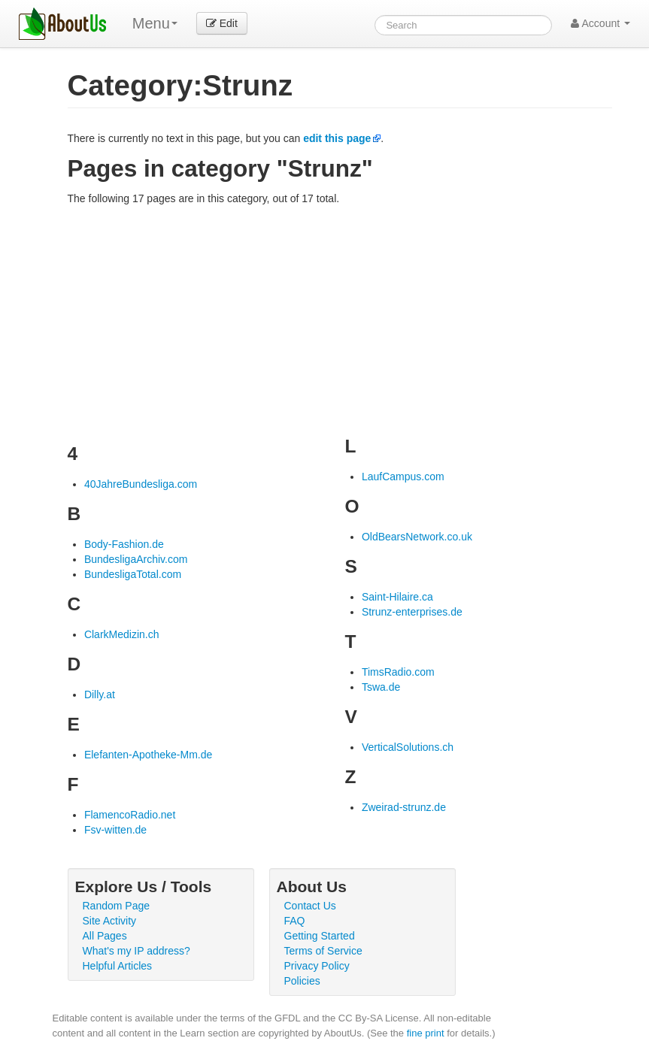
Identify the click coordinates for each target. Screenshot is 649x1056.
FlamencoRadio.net (129, 815)
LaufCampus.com (403, 477)
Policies (302, 981)
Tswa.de (381, 687)
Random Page (116, 906)
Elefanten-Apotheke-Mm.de (148, 755)
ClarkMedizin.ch (121, 634)
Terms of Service (323, 951)
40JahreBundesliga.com (140, 484)
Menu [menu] (154, 23)
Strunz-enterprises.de (412, 612)
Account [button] (600, 23)
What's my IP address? (136, 951)
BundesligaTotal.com (132, 574)
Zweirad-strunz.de (404, 807)
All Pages (105, 936)
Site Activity (110, 921)
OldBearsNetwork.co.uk (417, 537)
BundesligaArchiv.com (135, 559)
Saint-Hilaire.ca (397, 597)
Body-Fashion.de (124, 544)
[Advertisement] (340, 318)
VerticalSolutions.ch (407, 747)
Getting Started (319, 936)
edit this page (337, 138)
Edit (222, 23)
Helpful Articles (118, 966)
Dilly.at (99, 694)
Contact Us (310, 906)
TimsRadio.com (398, 672)
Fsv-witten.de (115, 830)
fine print (425, 1033)
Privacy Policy (317, 966)
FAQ (294, 921)
